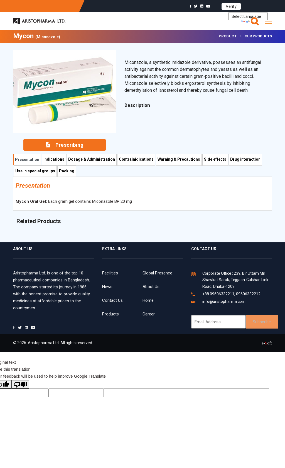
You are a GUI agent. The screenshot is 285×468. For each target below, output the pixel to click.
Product (228, 36)
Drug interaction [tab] (245, 159)
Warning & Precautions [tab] (179, 159)
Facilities (110, 273)
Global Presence (157, 273)
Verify (231, 6)
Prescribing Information (64, 146)
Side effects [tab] (215, 159)
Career (148, 314)
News (107, 286)
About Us (150, 286)
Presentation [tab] (27, 159)
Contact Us (112, 300)
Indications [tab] (53, 159)
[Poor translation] (20, 384)
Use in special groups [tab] (35, 171)
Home (148, 300)
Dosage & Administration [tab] (91, 159)
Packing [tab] (66, 171)
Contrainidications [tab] (136, 159)
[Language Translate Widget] (248, 16)
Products (110, 314)
